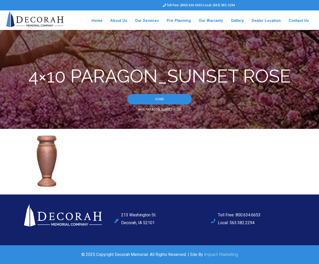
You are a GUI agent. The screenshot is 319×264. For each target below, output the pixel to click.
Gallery (237, 20)
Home (97, 20)
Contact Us (299, 20)
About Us (118, 20)
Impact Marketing (221, 254)
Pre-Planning (179, 20)
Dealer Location (266, 20)
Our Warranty (211, 20)
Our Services (147, 20)
